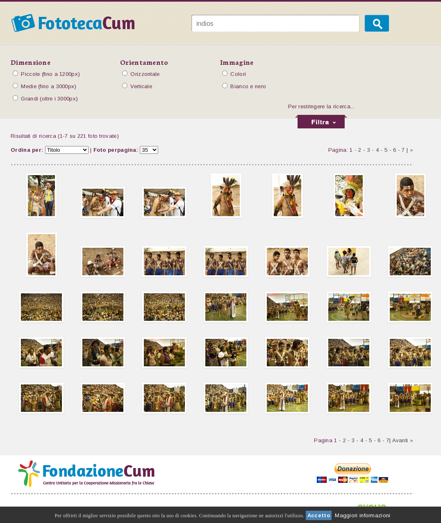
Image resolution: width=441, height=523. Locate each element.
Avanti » (402, 440)
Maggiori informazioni (362, 515)
